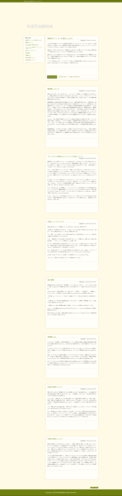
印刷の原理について (55, 387)
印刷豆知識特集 (39, 26)
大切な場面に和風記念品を (31, 44)
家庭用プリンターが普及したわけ (60, 38)
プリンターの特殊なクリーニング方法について (65, 156)
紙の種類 (51, 280)
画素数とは (52, 337)
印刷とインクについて (56, 221)
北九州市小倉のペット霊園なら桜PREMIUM (69, 76)
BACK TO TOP (94, 487)
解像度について (53, 89)
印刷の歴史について (55, 439)
